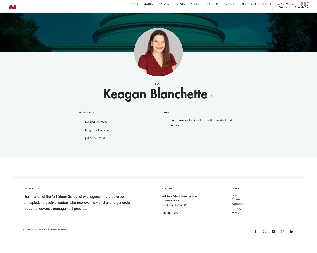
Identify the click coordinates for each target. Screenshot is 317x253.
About (229, 3)
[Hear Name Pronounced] (212, 103)
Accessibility (238, 211)
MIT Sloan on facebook (256, 241)
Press (234, 202)
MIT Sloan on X (264, 241)
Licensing (236, 216)
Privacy (235, 220)
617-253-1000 (170, 220)
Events (180, 3)
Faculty (213, 3)
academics (285, 3)
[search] (302, 14)
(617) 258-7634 (95, 146)
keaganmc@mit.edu (97, 138)
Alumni (196, 3)
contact (284, 15)
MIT (305, 4)
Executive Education (255, 3)
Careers (236, 207)
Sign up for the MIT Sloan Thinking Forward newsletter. (137, 14)
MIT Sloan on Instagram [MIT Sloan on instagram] (282, 241)
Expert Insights (141, 3)
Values (164, 3)
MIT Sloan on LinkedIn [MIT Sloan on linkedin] (291, 241)
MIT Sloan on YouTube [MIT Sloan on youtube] (273, 241)
